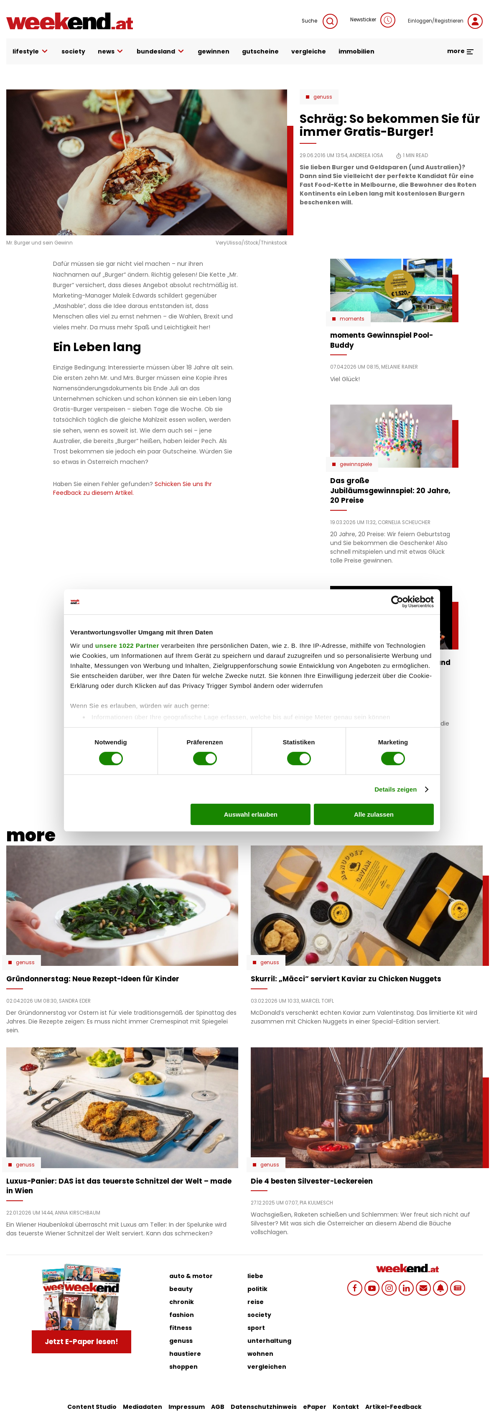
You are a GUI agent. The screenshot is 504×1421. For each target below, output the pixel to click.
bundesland (161, 51)
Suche (320, 21)
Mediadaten (142, 1407)
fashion (181, 1315)
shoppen (183, 1366)
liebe (255, 1276)
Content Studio (92, 1407)
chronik (181, 1302)
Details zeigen (395, 789)
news (111, 51)
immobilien (356, 51)
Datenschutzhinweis (264, 1407)
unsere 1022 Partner (127, 645)
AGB (217, 1407)
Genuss (322, 97)
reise (255, 1302)
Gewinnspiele (356, 464)
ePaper (314, 1407)
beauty (181, 1289)
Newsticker (372, 20)
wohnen (260, 1354)
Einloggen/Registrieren (445, 21)
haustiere (185, 1354)
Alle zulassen (374, 814)
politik (257, 1289)
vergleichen (266, 1366)
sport (256, 1328)
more (460, 51)
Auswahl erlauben (250, 814)
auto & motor (191, 1276)
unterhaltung (269, 1341)
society (73, 51)
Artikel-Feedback (393, 1407)
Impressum (186, 1407)
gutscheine (260, 51)
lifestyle (31, 51)
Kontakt (346, 1407)
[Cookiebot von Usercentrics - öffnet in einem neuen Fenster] (397, 602)
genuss (181, 1341)
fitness (180, 1328)
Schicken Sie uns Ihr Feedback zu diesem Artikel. (132, 488)
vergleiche (308, 51)
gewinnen (213, 51)
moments (352, 319)
